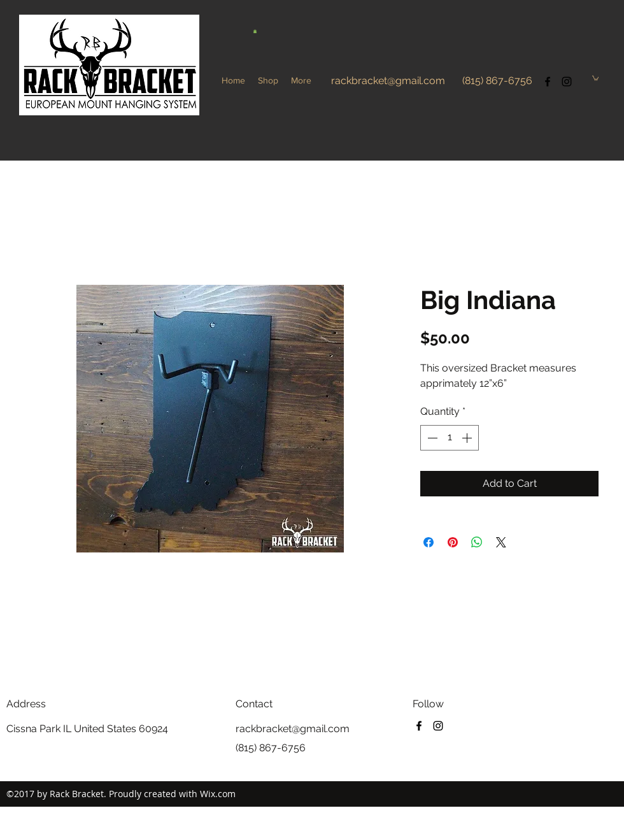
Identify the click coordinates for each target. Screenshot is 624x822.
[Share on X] (501, 542)
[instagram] (566, 81)
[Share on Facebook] (428, 542)
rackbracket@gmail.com (388, 81)
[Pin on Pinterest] (452, 542)
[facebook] (547, 81)
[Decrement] (431, 438)
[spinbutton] (449, 438)
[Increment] (468, 438)
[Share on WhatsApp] (477, 542)
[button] (255, 31)
